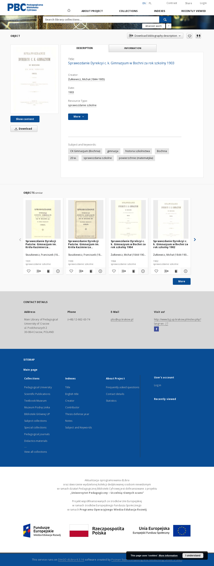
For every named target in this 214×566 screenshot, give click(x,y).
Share (188, 3)
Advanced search (153, 25)
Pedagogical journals (37, 434)
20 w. (73, 158)
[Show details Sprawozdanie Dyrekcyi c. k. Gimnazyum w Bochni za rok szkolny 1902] (185, 271)
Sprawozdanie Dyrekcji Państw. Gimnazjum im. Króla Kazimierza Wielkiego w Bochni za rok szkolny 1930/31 (42, 244)
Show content (25, 119)
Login (203, 3)
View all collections (35, 452)
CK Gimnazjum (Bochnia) (85, 151)
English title (72, 394)
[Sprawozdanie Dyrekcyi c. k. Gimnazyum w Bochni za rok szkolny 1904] (128, 219)
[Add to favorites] (189, 36)
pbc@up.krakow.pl (122, 319)
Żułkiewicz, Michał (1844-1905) (86, 79)
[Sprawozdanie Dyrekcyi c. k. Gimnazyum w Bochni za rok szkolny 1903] (34, 79)
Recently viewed (193, 11)
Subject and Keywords (78, 427)
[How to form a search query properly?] (168, 25)
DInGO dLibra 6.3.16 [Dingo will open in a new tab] (71, 559)
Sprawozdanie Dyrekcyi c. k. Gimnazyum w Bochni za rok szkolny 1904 (128, 244)
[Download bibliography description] (38, 271)
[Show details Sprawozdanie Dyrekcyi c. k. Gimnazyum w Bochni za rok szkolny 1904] (142, 271)
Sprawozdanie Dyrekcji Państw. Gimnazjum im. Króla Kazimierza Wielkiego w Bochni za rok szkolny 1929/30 (85, 244)
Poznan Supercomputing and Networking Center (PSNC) (146, 559)
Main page (30, 369)
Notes (69, 421)
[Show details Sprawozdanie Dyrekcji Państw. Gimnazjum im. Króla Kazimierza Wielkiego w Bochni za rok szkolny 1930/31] (57, 271)
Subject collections (35, 421)
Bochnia (162, 151)
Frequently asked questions (122, 387)
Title (67, 387)
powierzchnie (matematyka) (136, 158)
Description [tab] (84, 48)
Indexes (159, 11)
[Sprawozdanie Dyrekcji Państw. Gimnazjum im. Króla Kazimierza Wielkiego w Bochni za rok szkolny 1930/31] (43, 219)
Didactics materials (35, 441)
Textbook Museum (35, 400)
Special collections (35, 427)
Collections (128, 11)
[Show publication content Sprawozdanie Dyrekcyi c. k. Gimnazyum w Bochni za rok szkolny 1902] (176, 271)
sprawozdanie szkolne (82, 105)
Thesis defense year (77, 414)
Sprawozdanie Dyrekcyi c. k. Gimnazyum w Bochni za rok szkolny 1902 (170, 244)
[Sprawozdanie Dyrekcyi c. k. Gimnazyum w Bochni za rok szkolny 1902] (170, 219)
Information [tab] (132, 48)
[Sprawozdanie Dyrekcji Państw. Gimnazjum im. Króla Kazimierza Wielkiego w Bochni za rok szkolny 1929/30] (85, 219)
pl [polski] (150, 3)
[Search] (165, 19)
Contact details (115, 394)
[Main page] (68, 10)
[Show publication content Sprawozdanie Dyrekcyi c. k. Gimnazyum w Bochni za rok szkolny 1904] (133, 271)
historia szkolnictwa (137, 151)
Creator (70, 400)
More (181, 281)
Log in (157, 385)
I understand (192, 555)
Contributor (72, 407)
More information (168, 555)
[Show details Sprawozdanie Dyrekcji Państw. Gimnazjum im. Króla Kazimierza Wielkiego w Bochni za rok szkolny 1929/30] (100, 271)
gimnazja (112, 151)
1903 (71, 92)
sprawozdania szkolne (98, 158)
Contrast (172, 3)
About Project (92, 11)
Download (22, 128)
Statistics (111, 400)
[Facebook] (156, 329)
